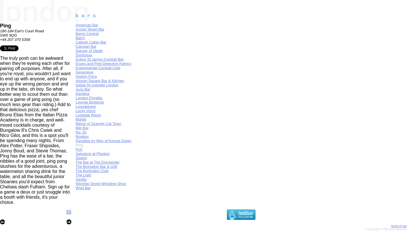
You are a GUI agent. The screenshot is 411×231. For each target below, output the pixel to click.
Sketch (81, 158)
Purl (79, 149)
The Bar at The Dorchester (98, 162)
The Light (83, 175)
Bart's (80, 38)
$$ (68, 212)
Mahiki (81, 119)
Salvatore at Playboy (93, 154)
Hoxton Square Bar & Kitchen (100, 81)
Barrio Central (87, 33)
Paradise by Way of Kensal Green (103, 141)
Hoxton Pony (86, 76)
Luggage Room (88, 115)
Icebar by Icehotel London (97, 85)
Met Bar (82, 128)
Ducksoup (84, 55)
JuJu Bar (83, 89)
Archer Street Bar (90, 29)
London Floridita (89, 98)
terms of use (399, 226)
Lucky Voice (85, 111)
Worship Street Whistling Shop (101, 184)
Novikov (82, 136)
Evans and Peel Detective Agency (103, 63)
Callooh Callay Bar (91, 42)
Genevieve (84, 72)
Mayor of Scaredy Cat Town (98, 124)
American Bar (87, 25)
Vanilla (81, 179)
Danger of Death (89, 51)
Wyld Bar (83, 188)
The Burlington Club (92, 171)
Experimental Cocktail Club (98, 68)
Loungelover (86, 106)
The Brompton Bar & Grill (96, 166)
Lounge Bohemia (90, 102)
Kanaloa (82, 93)
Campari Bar (86, 46)
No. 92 (81, 132)
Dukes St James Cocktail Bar (100, 59)
